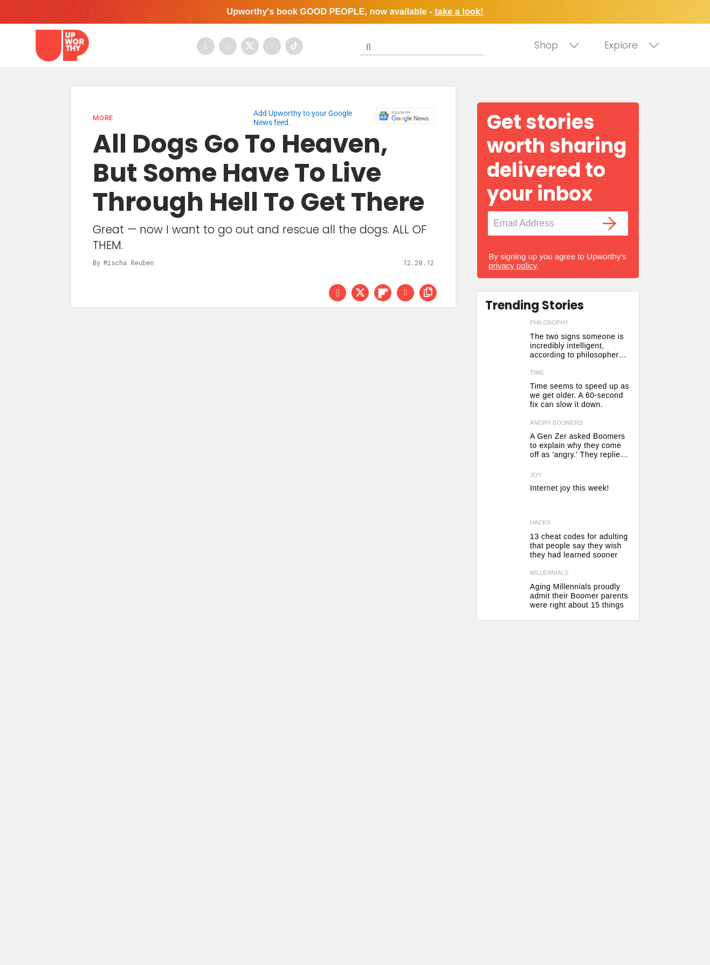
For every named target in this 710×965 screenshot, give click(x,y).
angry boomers (556, 422)
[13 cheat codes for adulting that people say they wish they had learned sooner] (505, 542)
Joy (535, 475)
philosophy (549, 322)
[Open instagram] (228, 46)
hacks (540, 522)
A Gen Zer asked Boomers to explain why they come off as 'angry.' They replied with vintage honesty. (577, 445)
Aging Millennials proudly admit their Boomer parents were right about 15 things (579, 595)
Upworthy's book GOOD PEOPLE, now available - (354, 11)
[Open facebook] (206, 46)
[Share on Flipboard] (382, 292)
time (537, 372)
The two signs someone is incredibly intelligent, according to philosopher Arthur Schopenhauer (577, 346)
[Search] (424, 45)
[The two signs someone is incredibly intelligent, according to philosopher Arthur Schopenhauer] (505, 342)
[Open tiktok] (294, 46)
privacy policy (512, 265)
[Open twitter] (250, 46)
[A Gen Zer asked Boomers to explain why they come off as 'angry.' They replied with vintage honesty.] (505, 442)
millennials (549, 572)
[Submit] (368, 47)
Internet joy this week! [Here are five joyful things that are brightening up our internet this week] (569, 488)
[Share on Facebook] (337, 292)
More (103, 118)
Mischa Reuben (129, 262)
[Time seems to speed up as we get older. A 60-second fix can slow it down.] (505, 392)
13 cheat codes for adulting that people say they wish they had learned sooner (579, 545)
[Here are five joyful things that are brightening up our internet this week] (505, 492)
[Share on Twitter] (360, 292)
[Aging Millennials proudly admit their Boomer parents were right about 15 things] (505, 592)
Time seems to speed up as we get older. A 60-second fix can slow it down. (579, 395)
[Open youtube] (272, 46)
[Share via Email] (405, 292)
